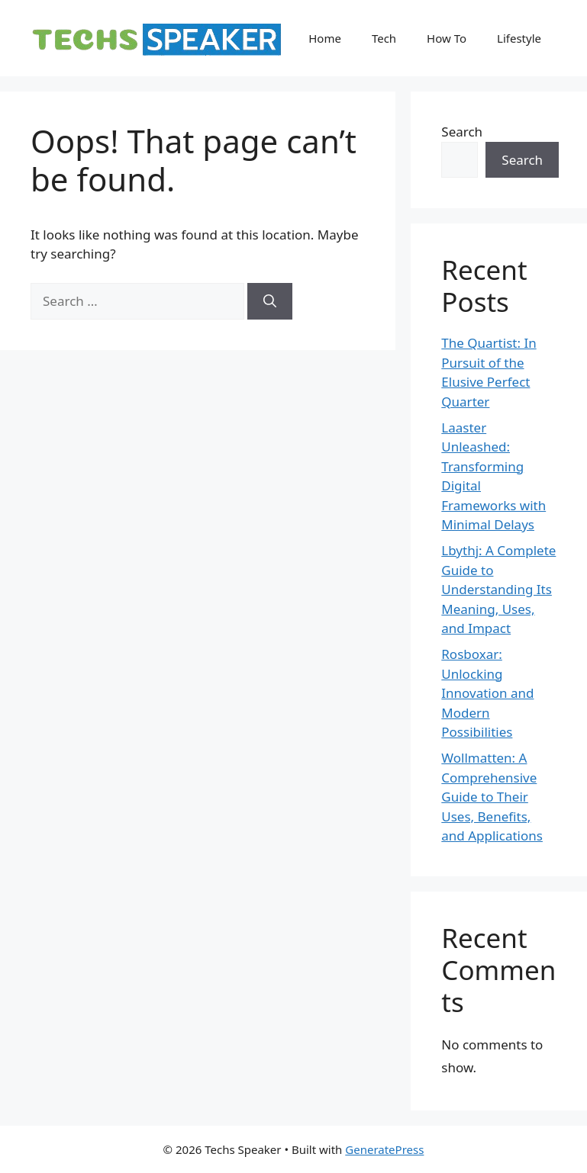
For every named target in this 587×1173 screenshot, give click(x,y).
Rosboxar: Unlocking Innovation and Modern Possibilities (487, 693)
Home (324, 38)
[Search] (269, 301)
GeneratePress (384, 1149)
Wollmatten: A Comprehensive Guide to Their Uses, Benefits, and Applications (492, 796)
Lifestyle (519, 38)
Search (461, 131)
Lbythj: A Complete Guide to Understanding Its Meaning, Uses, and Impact (498, 589)
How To (446, 38)
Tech (384, 38)
